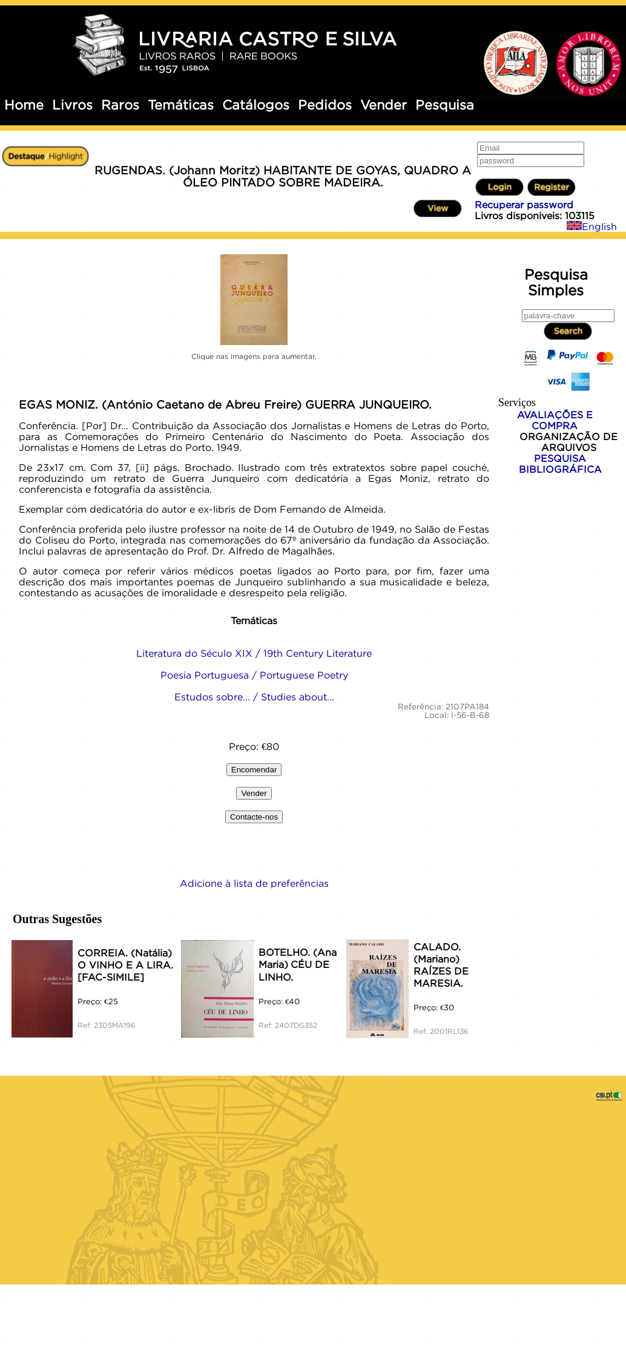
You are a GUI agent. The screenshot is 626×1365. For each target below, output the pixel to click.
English (592, 226)
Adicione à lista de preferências (254, 883)
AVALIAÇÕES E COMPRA (555, 420)
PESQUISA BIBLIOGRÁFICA (560, 464)
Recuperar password (524, 204)
